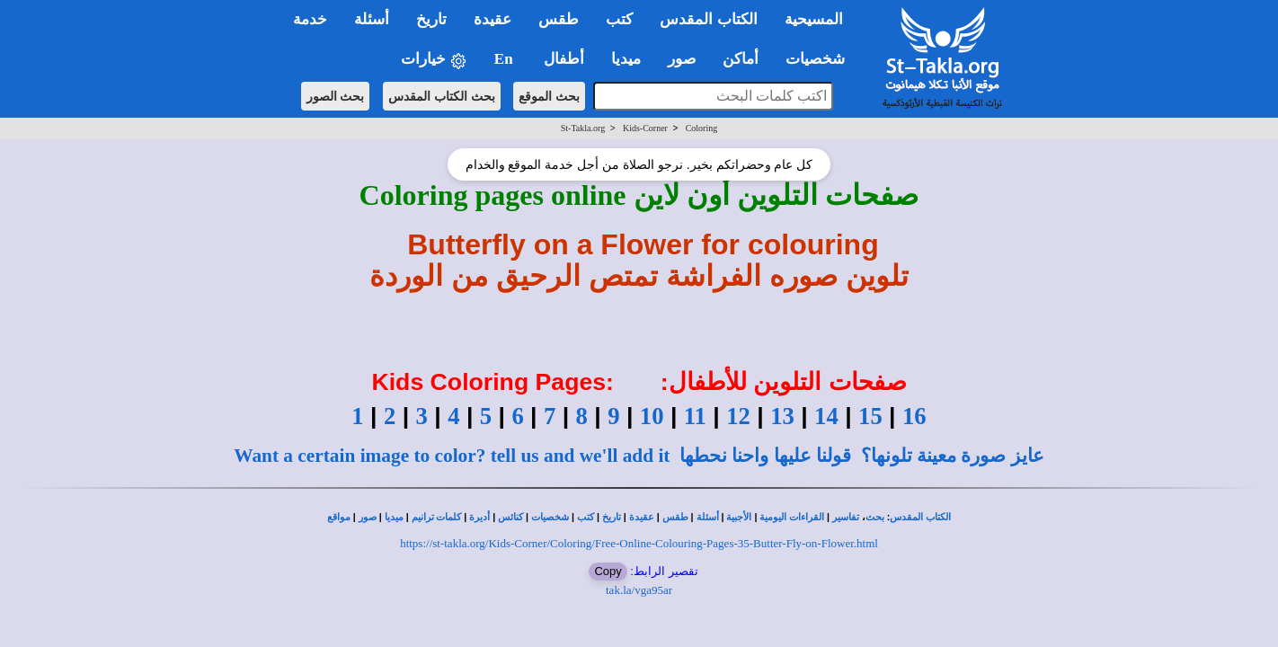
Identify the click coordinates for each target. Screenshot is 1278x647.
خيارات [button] (434, 59)
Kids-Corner (645, 128)
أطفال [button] (564, 58)
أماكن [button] (741, 58)
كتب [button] (619, 19)
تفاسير (845, 517)
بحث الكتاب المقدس (441, 96)
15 (870, 416)
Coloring (702, 128)
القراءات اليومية (791, 517)
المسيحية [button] (814, 19)
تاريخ (611, 517)
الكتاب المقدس (920, 517)
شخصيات (550, 517)
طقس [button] (558, 19)
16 (914, 416)
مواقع (339, 517)
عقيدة (641, 517)
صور (368, 517)
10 (652, 416)
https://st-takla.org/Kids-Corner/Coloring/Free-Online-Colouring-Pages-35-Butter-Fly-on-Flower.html (639, 543)
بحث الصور (335, 96)
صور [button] (682, 58)
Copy (607, 571)
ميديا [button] (626, 58)
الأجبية (738, 517)
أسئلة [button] (371, 19)
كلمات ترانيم (437, 517)
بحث (874, 517)
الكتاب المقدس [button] (708, 19)
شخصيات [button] (820, 58)
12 (738, 416)
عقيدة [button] (492, 19)
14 (826, 416)
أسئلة (708, 517)
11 (695, 416)
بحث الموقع (549, 96)
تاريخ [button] (431, 19)
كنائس (510, 517)
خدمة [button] (310, 19)
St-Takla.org (583, 128)
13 (782, 416)
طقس (675, 517)
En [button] (505, 58)
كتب (585, 517)
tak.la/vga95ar (639, 590)
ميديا (394, 517)
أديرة (479, 517)
